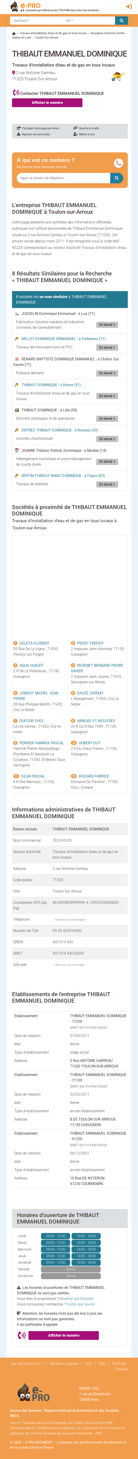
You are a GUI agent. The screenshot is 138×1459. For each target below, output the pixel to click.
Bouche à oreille (86, 128)
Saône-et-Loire (21, 37)
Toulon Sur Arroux (46, 37)
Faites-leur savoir (81, 1304)
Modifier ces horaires (77, 1298)
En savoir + (107, 325)
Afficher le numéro (47, 102)
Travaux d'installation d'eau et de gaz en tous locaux (53, 33)
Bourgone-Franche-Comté (107, 33)
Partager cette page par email (38, 128)
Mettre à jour (84, 134)
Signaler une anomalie (33, 134)
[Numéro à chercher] (63, 178)
